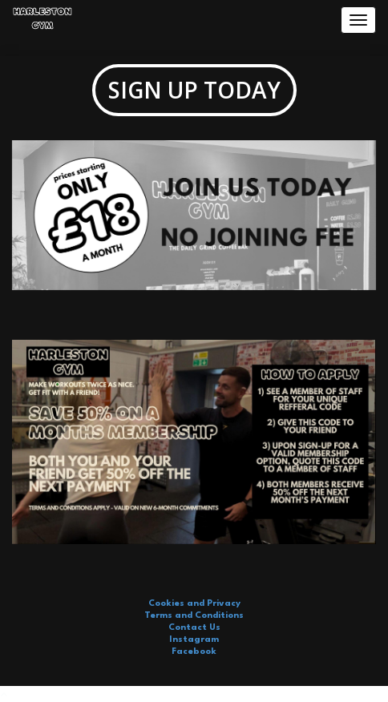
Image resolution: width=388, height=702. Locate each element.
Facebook (194, 652)
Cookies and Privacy (194, 603)
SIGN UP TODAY (194, 90)
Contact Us (194, 627)
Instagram (194, 639)
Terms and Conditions (194, 615)
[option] (194, 223)
